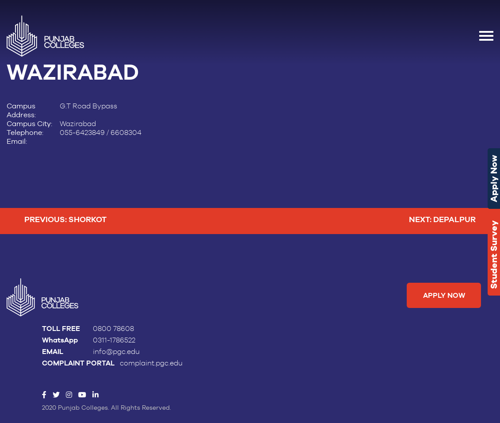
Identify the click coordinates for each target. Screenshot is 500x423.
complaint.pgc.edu (151, 363)
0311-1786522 (114, 340)
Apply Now (494, 178)
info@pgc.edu (116, 351)
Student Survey (494, 254)
